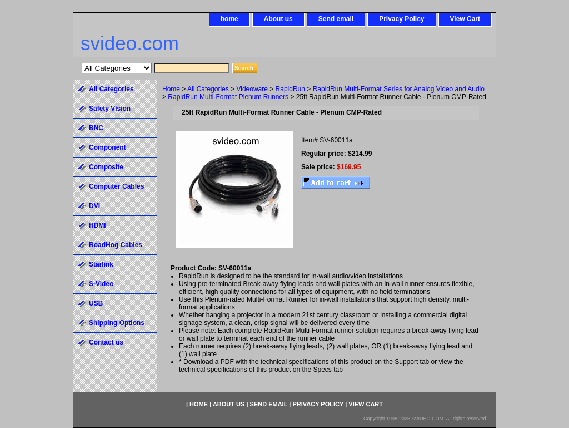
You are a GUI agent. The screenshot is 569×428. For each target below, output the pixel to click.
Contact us (106, 342)
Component (107, 147)
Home (171, 89)
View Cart (465, 19)
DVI (94, 206)
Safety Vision (110, 108)
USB (96, 303)
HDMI (97, 225)
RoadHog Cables (115, 245)
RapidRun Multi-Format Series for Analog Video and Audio (399, 89)
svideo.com (130, 43)
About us (278, 19)
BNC (96, 128)
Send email (335, 19)
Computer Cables (116, 186)
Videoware (251, 89)
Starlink (101, 264)
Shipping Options (116, 323)
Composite (106, 167)
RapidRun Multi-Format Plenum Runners (228, 97)
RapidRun (290, 89)
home (229, 19)
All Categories (208, 89)
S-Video (101, 284)
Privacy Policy (401, 19)
